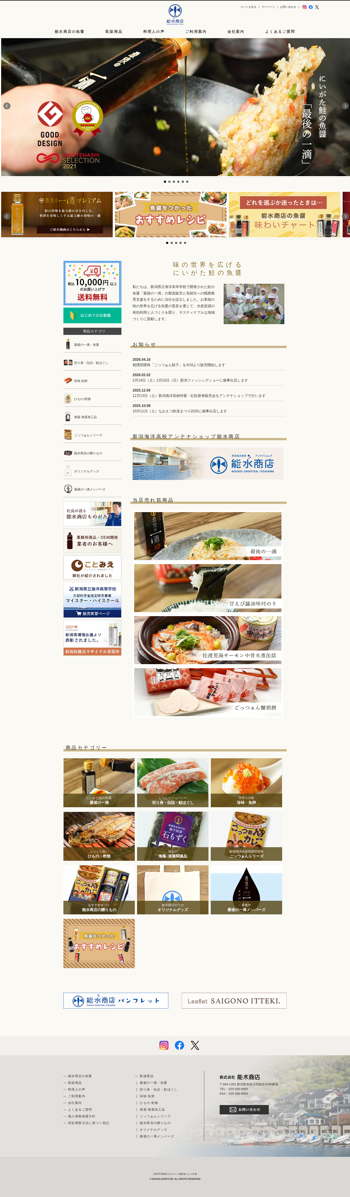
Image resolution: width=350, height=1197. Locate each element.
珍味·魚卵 (75, 381)
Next (345, 106)
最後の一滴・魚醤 (81, 344)
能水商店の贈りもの (82, 453)
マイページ (268, 6)
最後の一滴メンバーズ (84, 489)
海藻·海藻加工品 (80, 417)
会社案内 (236, 31)
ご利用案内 (196, 31)
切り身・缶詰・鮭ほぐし (85, 363)
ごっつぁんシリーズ (82, 435)
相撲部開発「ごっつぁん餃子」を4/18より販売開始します (179, 365)
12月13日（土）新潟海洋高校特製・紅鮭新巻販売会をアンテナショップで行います (199, 396)
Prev (6, 106)
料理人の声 (154, 31)
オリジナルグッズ (81, 471)
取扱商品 (114, 31)
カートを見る (248, 6)
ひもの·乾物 (77, 399)
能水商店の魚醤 (70, 31)
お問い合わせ (288, 6)
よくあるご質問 (280, 31)
